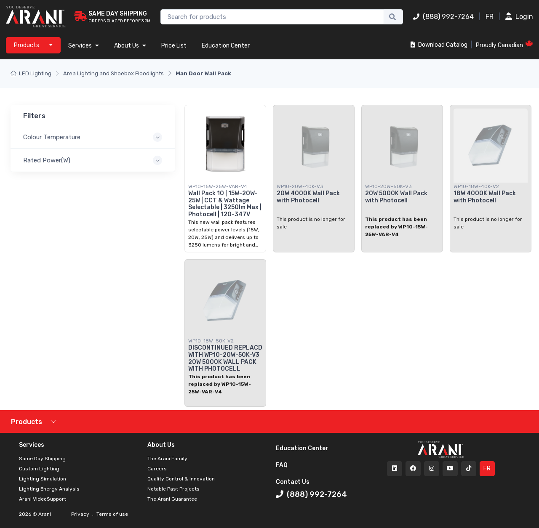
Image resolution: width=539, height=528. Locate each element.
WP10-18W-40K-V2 (476, 186)
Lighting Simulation (42, 479)
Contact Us (293, 482)
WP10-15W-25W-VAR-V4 (217, 186)
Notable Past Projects (173, 489)
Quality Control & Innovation (181, 479)
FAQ (282, 465)
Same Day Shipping (42, 459)
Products (26, 422)
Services (83, 45)
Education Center (226, 45)
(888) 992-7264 (443, 17)
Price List (174, 45)
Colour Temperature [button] (51, 137)
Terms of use (111, 514)
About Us (130, 45)
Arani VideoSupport (42, 499)
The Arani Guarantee (172, 499)
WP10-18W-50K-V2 (211, 341)
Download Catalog (439, 44)
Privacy (81, 514)
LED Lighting (31, 73)
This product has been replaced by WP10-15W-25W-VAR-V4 (396, 226)
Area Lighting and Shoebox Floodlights (113, 73)
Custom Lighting (39, 469)
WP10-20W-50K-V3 (388, 186)
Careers (157, 469)
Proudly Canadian (504, 44)
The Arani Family (167, 459)
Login (519, 17)
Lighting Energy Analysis (49, 489)
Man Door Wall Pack (203, 73)
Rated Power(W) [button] (46, 160)
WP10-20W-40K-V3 (300, 186)
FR (490, 17)
